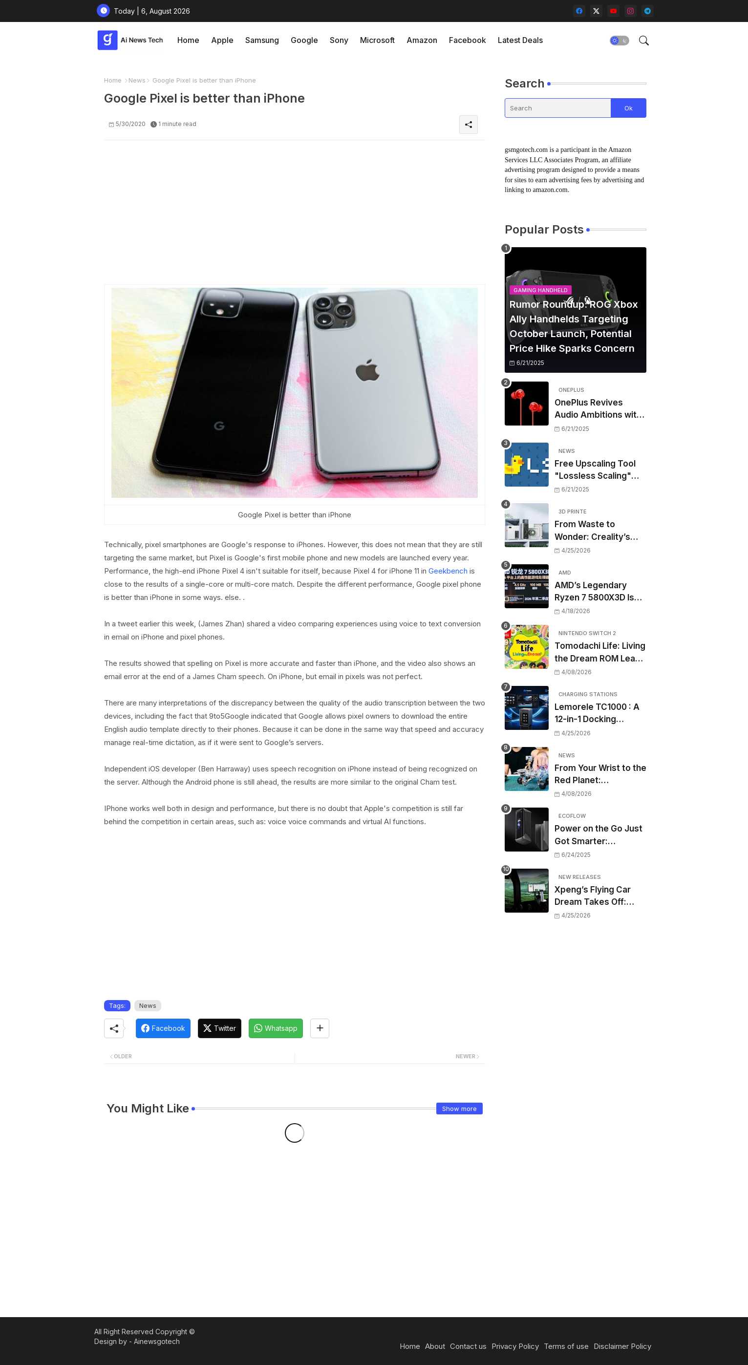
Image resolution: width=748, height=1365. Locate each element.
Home (188, 40)
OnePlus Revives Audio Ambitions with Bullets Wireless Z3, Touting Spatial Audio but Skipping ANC (598, 410)
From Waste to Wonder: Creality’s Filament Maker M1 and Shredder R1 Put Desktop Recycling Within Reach (596, 531)
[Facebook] (163, 1028)
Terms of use (566, 1346)
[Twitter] (219, 1028)
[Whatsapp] (276, 1028)
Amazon (421, 40)
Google (304, 40)
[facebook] (579, 11)
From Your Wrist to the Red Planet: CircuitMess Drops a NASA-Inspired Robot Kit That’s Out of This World (600, 775)
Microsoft (377, 40)
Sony (339, 40)
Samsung (262, 40)
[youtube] (613, 11)
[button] (619, 40)
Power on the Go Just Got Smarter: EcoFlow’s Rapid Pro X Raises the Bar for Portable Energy (599, 836)
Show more (459, 1108)
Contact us (468, 1346)
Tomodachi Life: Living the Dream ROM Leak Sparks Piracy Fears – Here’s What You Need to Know (600, 653)
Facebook (467, 40)
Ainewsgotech (157, 1341)
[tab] (188, 40)
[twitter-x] (596, 11)
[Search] (558, 108)
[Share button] (319, 1028)
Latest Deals (520, 40)
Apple (222, 40)
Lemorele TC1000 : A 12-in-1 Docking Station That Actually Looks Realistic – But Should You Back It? (597, 714)
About (435, 1346)
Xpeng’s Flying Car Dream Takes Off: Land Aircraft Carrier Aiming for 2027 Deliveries (596, 897)
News (137, 80)
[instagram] (630, 11)
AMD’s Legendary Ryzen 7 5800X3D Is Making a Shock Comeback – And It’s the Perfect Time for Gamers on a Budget (597, 592)
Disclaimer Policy (622, 1346)
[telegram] (647, 11)
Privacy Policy (515, 1346)
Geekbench (448, 571)
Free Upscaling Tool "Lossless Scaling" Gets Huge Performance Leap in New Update (597, 471)
